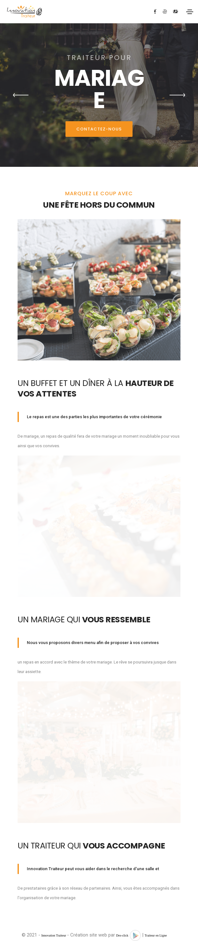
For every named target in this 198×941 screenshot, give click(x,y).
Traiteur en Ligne (156, 935)
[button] (21, 95)
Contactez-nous (99, 129)
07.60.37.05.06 (160, 11)
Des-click (122, 935)
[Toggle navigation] (189, 12)
